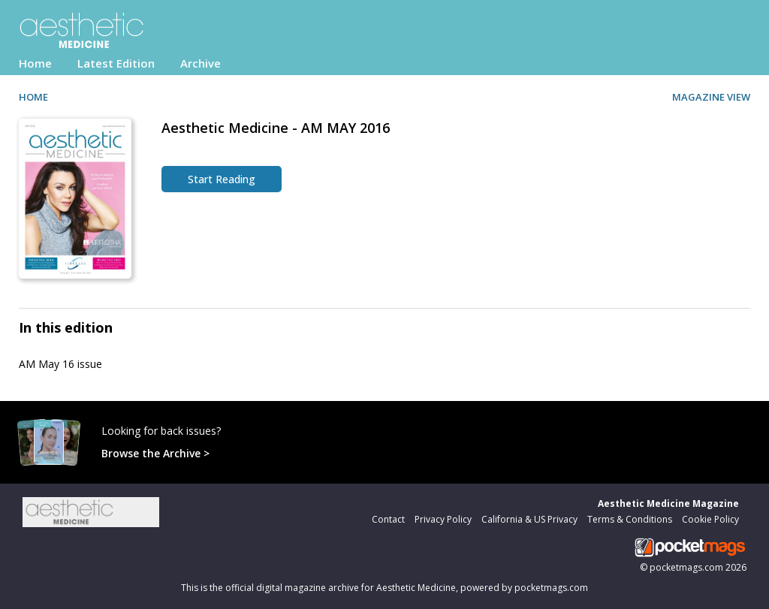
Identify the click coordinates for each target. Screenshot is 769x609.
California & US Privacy (529, 519)
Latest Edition (116, 63)
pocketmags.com (686, 567)
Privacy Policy (443, 519)
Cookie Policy (710, 519)
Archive (200, 63)
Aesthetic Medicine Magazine (668, 503)
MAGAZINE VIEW (711, 97)
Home (35, 63)
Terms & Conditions (629, 519)
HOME (33, 97)
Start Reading (221, 179)
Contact (388, 519)
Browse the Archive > (155, 453)
